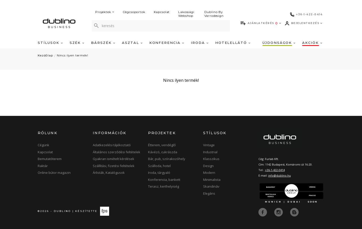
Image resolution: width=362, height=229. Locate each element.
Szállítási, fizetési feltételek (113, 166)
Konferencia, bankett (164, 179)
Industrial (210, 152)
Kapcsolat (162, 12)
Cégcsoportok (134, 12)
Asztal (132, 43)
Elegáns (209, 193)
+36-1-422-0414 (275, 170)
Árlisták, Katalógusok (109, 172)
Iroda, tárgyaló (159, 172)
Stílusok (50, 43)
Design (208, 166)
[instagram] (279, 211)
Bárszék (103, 43)
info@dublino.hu (279, 175)
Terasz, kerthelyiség (163, 186)
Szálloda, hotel (159, 166)
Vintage (209, 145)
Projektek (104, 12)
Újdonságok (278, 43)
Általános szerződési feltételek (116, 152)
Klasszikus (211, 159)
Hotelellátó (232, 43)
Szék (77, 43)
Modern (209, 172)
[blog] (294, 211)
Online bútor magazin (54, 172)
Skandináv (211, 186)
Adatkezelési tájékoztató (112, 145)
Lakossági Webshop (186, 14)
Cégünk (43, 145)
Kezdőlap (45, 55)
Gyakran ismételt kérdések (113, 159)
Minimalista (211, 179)
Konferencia (166, 43)
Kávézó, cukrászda (162, 152)
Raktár (43, 166)
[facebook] (263, 211)
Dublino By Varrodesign (214, 14)
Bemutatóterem (50, 159)
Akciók (312, 43)
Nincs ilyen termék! (72, 55)
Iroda (199, 43)
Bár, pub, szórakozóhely (166, 159)
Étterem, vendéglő (162, 145)
